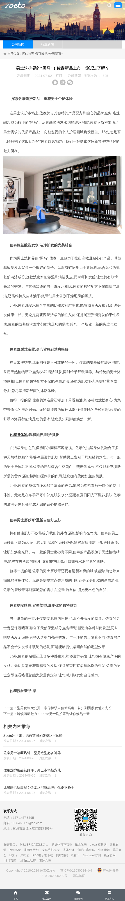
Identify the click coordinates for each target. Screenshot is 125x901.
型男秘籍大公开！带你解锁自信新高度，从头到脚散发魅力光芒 (64, 708)
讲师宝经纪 (31, 850)
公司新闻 (18, 44)
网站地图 (79, 876)
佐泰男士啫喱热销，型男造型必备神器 (32, 753)
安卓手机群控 (50, 850)
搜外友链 (68, 850)
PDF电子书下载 (42, 855)
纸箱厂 (75, 855)
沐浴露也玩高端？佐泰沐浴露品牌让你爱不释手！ (40, 787)
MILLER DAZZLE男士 (34, 844)
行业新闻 (47, 44)
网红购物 (15, 850)
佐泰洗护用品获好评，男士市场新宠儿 (32, 770)
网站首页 (28, 53)
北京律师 (104, 850)
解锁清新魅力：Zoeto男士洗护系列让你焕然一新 (53, 714)
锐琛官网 (110, 855)
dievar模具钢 (98, 844)
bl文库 (13, 855)
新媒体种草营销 (62, 844)
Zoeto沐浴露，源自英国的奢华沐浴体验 (33, 735)
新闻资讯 (42, 53)
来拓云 (24, 855)
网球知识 (62, 855)
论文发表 (81, 844)
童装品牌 (45, 860)
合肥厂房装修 (86, 850)
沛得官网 (10, 860)
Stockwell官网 (92, 855)
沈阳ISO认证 (27, 860)
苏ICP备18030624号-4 (76, 870)
